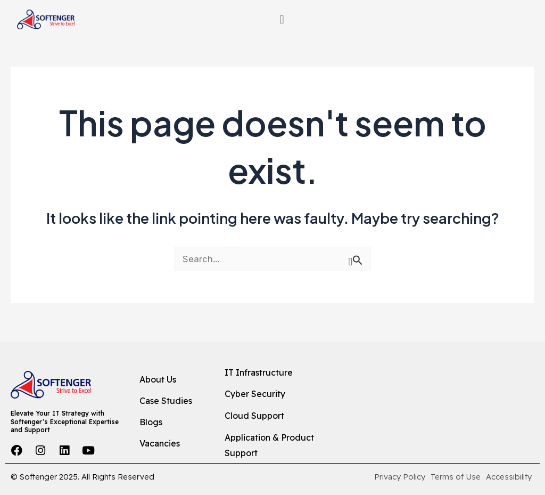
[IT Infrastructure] (282, 373)
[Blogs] (173, 423)
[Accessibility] (508, 476)
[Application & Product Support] (282, 445)
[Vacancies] (173, 444)
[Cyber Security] (282, 395)
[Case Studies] (173, 402)
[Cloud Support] (282, 416)
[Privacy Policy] (399, 476)
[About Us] (173, 380)
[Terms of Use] (455, 476)
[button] (282, 20)
